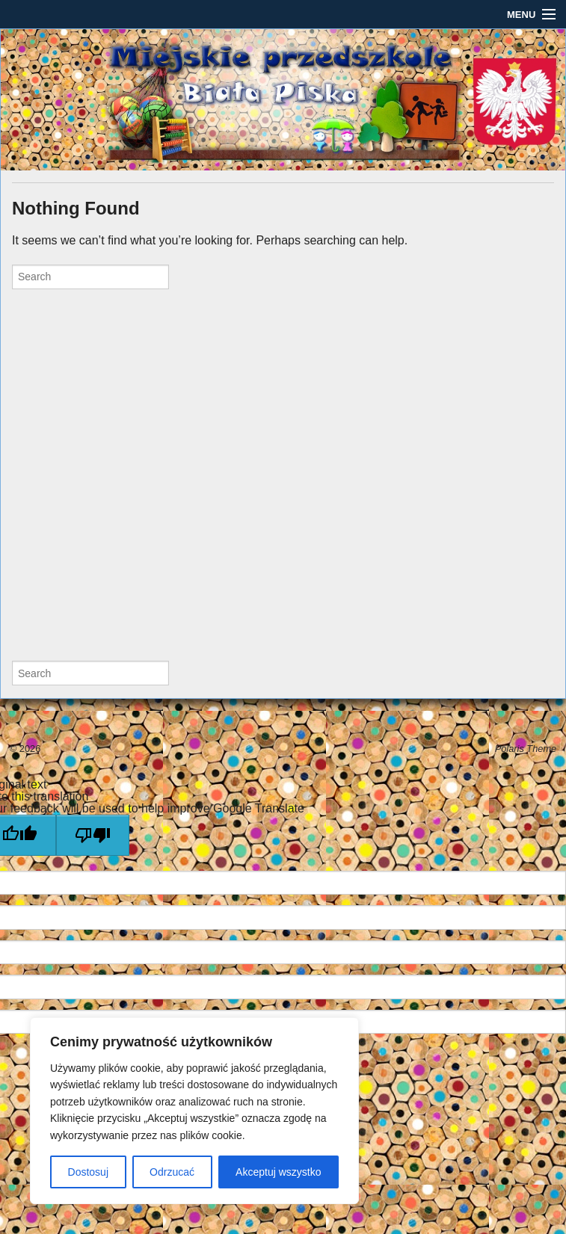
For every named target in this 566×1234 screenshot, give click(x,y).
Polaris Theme (526, 748)
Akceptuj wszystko (278, 1172)
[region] (194, 1110)
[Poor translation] (92, 835)
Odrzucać (172, 1172)
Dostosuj (88, 1172)
